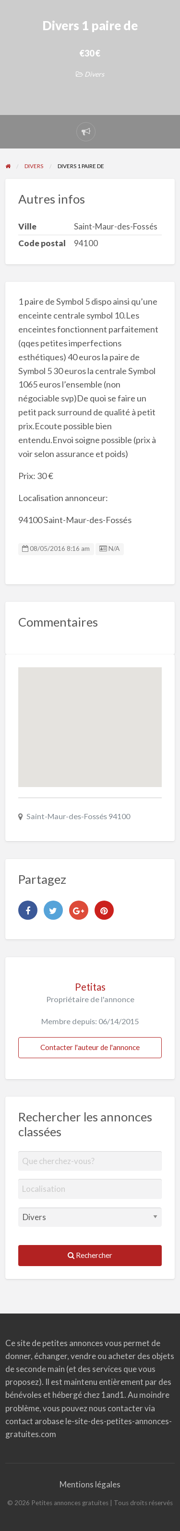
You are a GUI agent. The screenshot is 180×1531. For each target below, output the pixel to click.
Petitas (90, 987)
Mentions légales (90, 1484)
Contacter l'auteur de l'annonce (90, 1047)
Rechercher (90, 1255)
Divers (94, 74)
